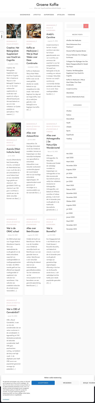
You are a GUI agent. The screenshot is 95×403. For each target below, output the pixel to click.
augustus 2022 (71, 205)
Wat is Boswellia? (51, 230)
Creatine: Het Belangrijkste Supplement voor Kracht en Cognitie (13, 54)
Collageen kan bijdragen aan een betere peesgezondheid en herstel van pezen (77, 64)
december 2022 (71, 193)
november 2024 (71, 165)
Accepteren (43, 383)
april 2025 (69, 158)
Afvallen (61, 15)
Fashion (68, 115)
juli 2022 (69, 209)
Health (9, 44)
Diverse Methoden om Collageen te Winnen (76, 56)
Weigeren (67, 383)
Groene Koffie (47, 4)
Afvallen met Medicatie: (73, 40)
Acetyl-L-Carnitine (50, 35)
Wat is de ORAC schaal (13, 230)
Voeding (71, 15)
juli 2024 (69, 173)
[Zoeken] (85, 26)
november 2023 (71, 177)
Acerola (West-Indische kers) (13, 150)
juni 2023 (69, 181)
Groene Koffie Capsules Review (76, 51)
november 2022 (71, 197)
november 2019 (71, 225)
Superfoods (49, 15)
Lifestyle (37, 15)
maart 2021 (70, 221)
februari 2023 (70, 189)
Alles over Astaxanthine (33, 134)
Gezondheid (25, 15)
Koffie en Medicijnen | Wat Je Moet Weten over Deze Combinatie (32, 55)
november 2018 (71, 229)
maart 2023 (70, 185)
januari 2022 (70, 217)
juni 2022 (69, 213)
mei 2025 (69, 154)
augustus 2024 (71, 169)
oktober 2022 (70, 201)
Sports (15, 44)
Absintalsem (70, 93)
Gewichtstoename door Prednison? (73, 45)
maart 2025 (70, 161)
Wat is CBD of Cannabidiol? (13, 310)
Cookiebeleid (6, 399)
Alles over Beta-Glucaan (33, 230)
